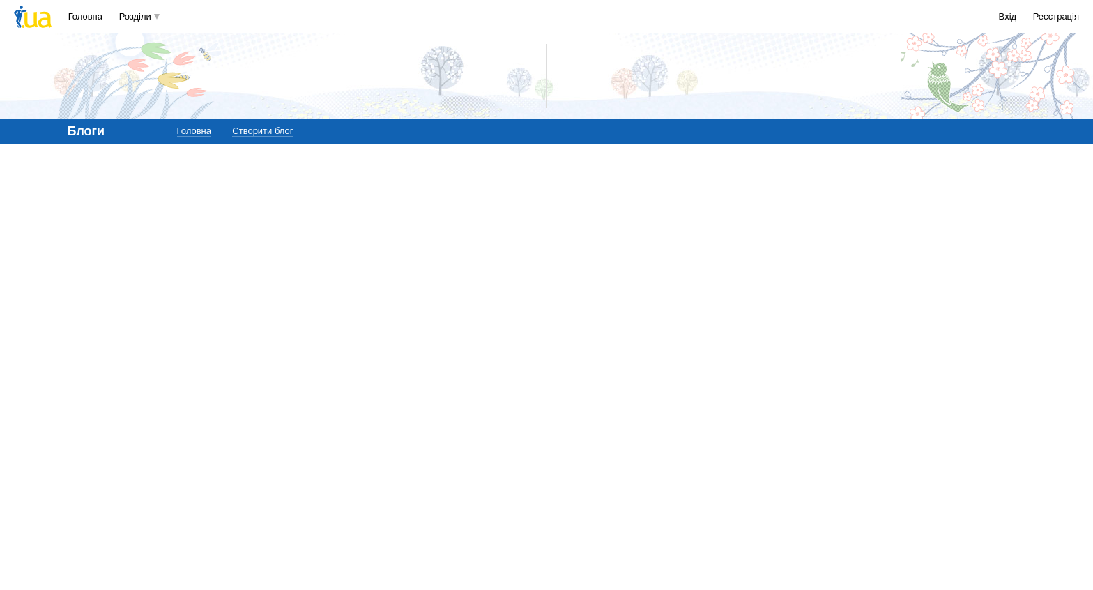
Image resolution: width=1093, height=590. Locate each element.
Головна (85, 16)
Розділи (135, 16)
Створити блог (262, 131)
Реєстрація (1056, 16)
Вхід (1008, 16)
